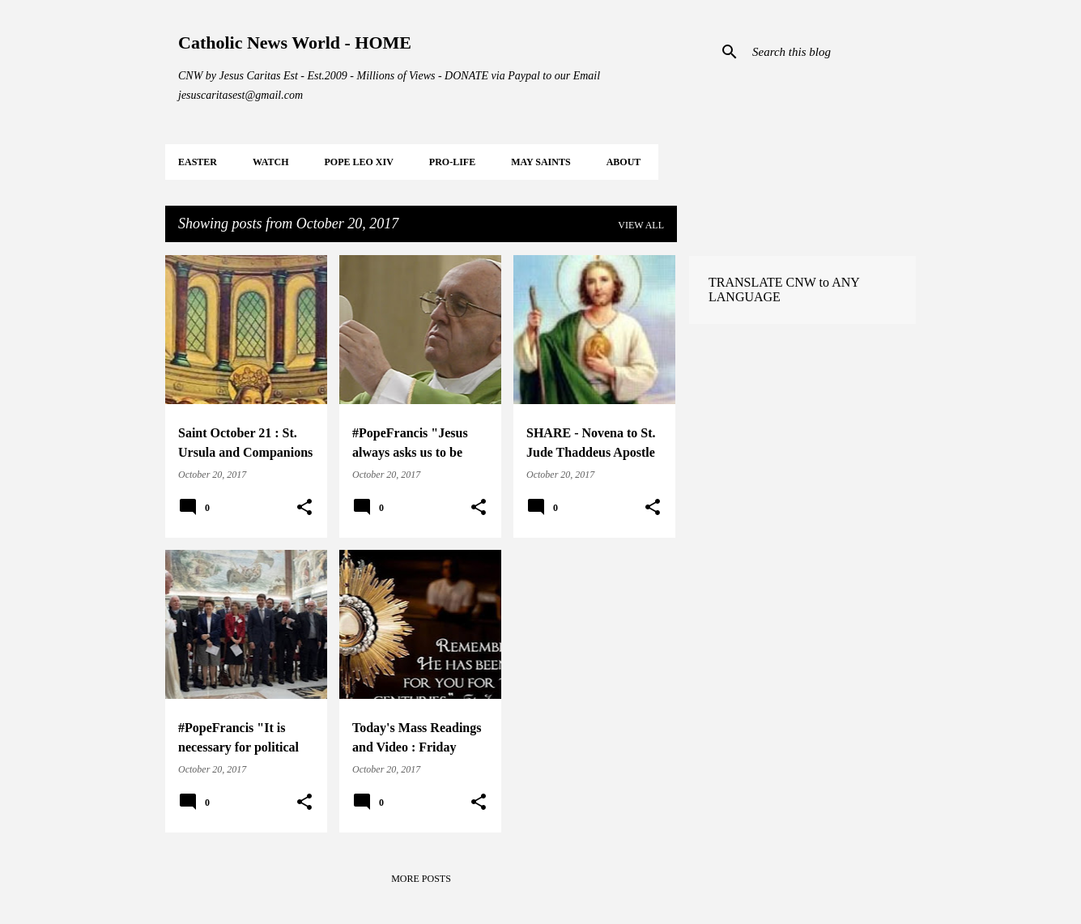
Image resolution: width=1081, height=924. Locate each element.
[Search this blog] (831, 51)
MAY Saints (540, 162)
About (623, 162)
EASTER (197, 162)
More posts (421, 878)
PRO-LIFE (452, 162)
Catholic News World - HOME (294, 42)
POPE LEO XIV (358, 162)
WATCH (270, 162)
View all (641, 225)
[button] (304, 507)
